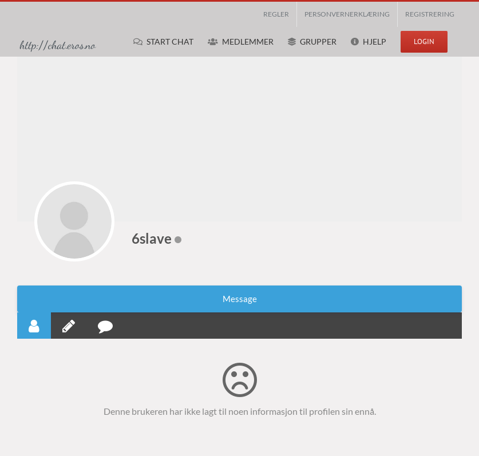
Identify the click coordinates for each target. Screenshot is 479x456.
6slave (152, 238)
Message (240, 299)
